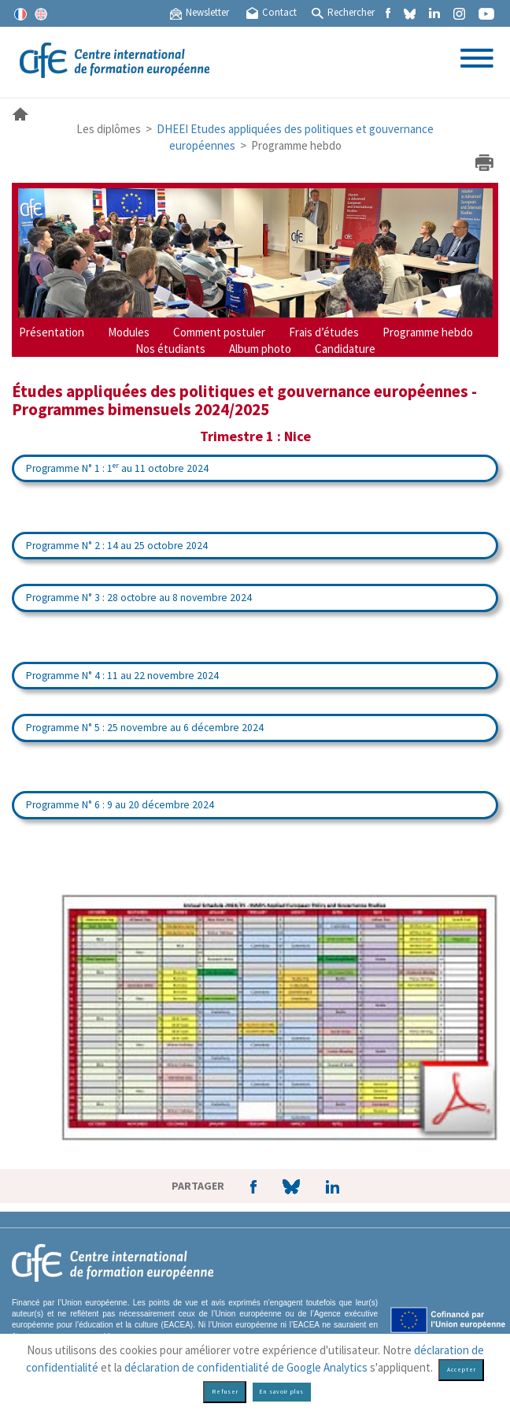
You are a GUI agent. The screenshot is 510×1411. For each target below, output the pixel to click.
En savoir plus (281, 1391)
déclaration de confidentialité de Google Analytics (246, 1367)
